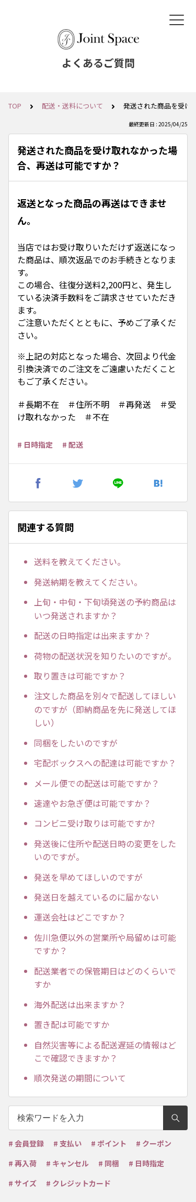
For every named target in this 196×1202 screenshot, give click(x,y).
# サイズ (22, 1183)
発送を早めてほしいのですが (88, 877)
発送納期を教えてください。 (88, 582)
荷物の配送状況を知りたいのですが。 (105, 655)
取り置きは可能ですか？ (80, 675)
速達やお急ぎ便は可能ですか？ (92, 803)
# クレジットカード (78, 1183)
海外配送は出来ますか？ (80, 1004)
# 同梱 (108, 1163)
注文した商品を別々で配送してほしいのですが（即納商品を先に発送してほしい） (105, 709)
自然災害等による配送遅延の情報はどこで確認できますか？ (105, 1051)
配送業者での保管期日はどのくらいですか (105, 978)
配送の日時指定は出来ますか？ (92, 635)
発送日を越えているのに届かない (96, 897)
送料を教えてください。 (79, 561)
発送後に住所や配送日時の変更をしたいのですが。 (105, 850)
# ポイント (108, 1143)
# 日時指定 (35, 444)
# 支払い (67, 1143)
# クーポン (153, 1143)
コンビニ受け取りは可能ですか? (94, 823)
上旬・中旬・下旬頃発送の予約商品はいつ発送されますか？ (105, 608)
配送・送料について (72, 106)
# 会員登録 (26, 1143)
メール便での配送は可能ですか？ (96, 783)
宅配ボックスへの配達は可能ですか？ (105, 762)
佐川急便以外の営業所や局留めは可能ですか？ (105, 944)
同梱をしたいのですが (76, 743)
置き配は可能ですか (71, 1024)
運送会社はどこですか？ (80, 917)
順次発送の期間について (80, 1077)
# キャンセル (67, 1163)
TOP (14, 106)
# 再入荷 (22, 1163)
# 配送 (72, 444)
